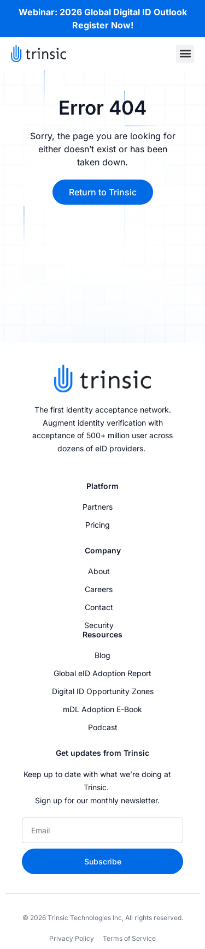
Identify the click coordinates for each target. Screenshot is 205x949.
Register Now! (102, 25)
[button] (185, 54)
